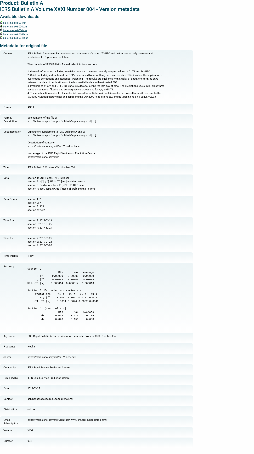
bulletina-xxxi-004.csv (13, 30)
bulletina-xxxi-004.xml (13, 26)
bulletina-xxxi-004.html (14, 34)
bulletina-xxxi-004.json (14, 37)
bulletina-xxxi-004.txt (13, 22)
